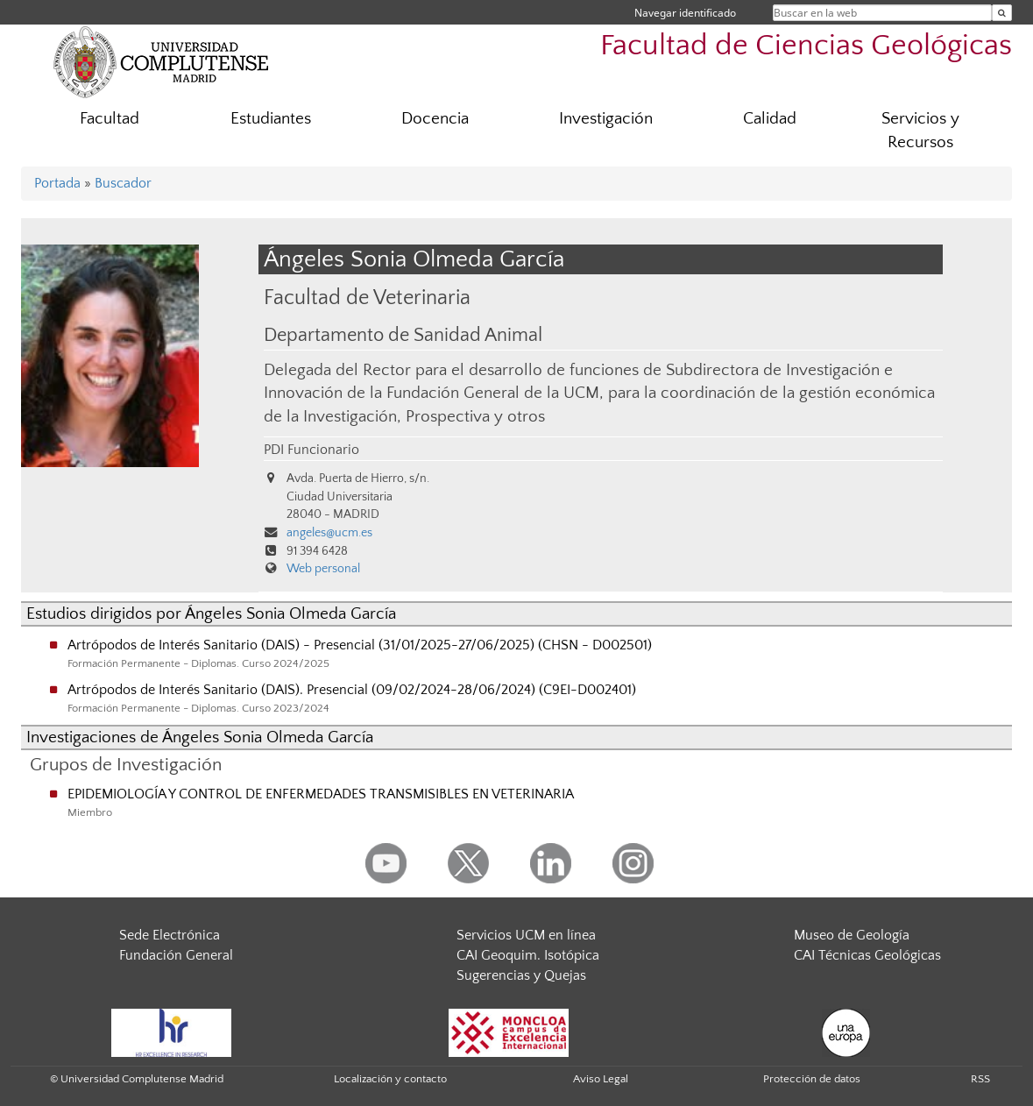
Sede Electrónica (169, 935)
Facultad (109, 119)
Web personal (323, 569)
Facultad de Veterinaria (367, 297)
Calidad (769, 119)
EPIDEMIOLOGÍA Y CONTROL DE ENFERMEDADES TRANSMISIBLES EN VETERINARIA (320, 794)
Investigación (606, 119)
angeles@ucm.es (329, 533)
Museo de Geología (851, 935)
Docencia (435, 119)
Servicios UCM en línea (526, 935)
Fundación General (176, 955)
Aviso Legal (600, 1079)
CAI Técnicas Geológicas (867, 955)
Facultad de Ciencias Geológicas (806, 46)
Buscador (123, 183)
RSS (980, 1079)
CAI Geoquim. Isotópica (527, 955)
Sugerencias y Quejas (521, 975)
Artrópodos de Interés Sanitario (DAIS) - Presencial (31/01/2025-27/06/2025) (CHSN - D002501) (359, 645)
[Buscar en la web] (1002, 12)
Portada (57, 183)
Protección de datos (811, 1079)
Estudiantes (270, 119)
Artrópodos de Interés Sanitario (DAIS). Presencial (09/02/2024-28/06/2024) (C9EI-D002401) (351, 690)
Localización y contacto (390, 1079)
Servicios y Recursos (920, 131)
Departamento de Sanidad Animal (403, 335)
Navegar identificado (685, 12)
